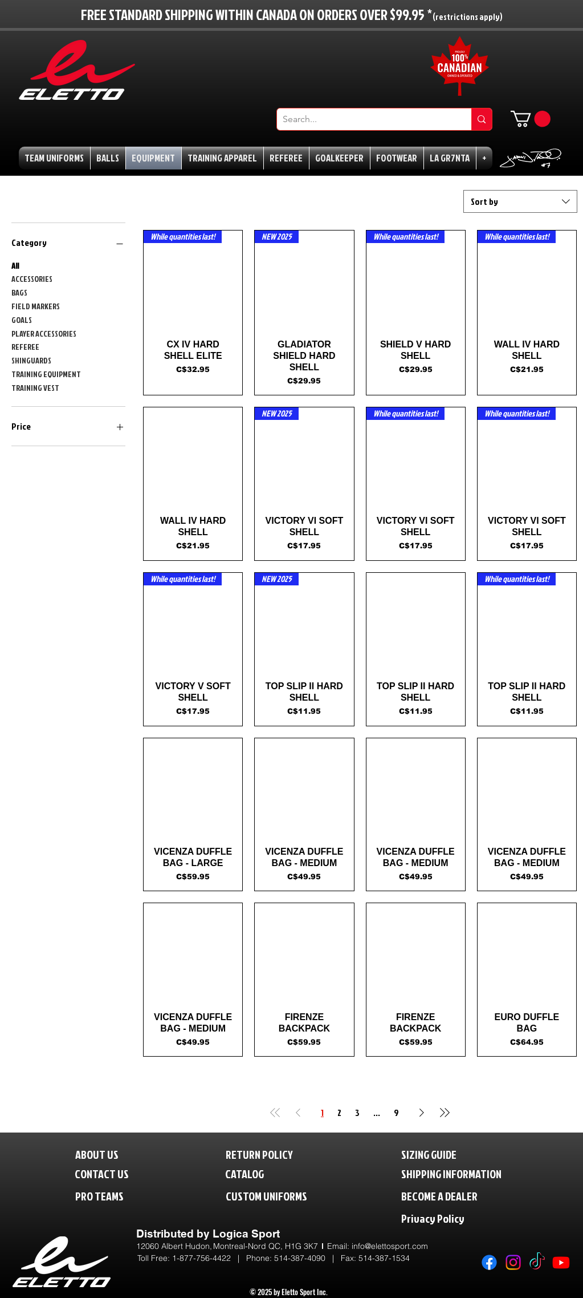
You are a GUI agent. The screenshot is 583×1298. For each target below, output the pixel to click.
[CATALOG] (252, 1173)
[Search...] (365, 119)
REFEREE (25, 346)
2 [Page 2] (339, 1112)
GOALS (21, 319)
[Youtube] (561, 1262)
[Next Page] (422, 1112)
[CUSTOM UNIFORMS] (283, 1195)
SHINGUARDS (31, 360)
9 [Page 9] (396, 1112)
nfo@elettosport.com (390, 1246)
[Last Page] (444, 1112)
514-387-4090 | (307, 1258)
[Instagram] (513, 1262)
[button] (531, 119)
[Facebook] (489, 1262)
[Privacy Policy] (456, 1218)
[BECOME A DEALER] (456, 1195)
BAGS (19, 292)
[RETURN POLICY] (278, 1154)
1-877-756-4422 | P (211, 1258)
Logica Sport (246, 1233)
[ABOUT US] (105, 1154)
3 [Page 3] (357, 1112)
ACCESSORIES (31, 278)
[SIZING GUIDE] (440, 1154)
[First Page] (275, 1112)
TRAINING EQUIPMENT (46, 373)
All (15, 265)
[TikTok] (537, 1262)
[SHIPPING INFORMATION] (473, 1173)
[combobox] (520, 201)
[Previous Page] (298, 1112)
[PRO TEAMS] (109, 1195)
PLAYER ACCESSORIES (43, 333)
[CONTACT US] (111, 1173)
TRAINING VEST (35, 387)
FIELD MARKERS (35, 306)
